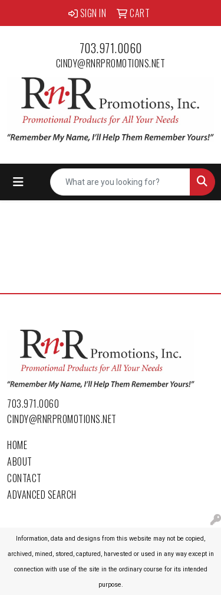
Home (17, 445)
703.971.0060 (111, 48)
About (19, 461)
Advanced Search (42, 494)
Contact (24, 478)
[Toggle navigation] (18, 182)
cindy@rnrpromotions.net (111, 63)
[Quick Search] (120, 182)
